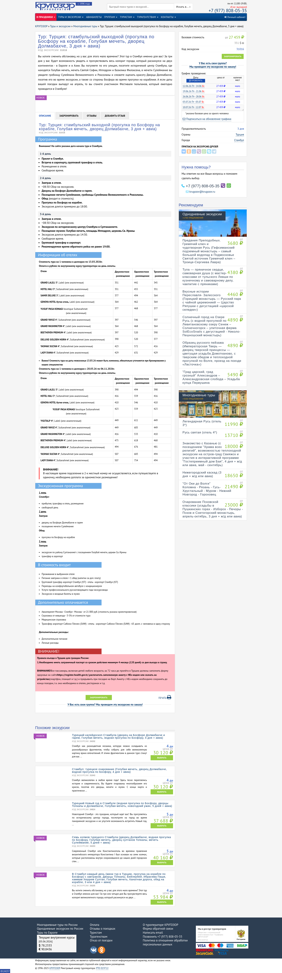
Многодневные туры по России (57, 925)
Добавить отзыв (115, 115)
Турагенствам (99, 937)
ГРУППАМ (110, 17)
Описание (45, 115)
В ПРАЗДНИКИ (46, 17)
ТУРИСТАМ (127, 17)
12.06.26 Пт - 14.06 (194, 86)
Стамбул (239, 140)
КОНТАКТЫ (168, 17)
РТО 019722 (102, 968)
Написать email (153, 933)
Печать (165, 697)
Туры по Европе (47, 933)
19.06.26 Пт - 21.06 (194, 91)
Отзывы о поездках (102, 929)
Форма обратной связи (158, 929)
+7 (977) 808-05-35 (228, 10)
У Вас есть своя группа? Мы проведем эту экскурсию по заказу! (105, 704)
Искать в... (183, 6)
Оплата (94, 925)
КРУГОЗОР (54, 968)
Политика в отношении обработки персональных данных (165, 942)
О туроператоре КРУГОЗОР (160, 925)
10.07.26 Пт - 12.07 (193, 107)
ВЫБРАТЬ (162, 757)
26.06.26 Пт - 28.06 (194, 96)
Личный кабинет (234, 17)
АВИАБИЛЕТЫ (94, 17)
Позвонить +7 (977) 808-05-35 (162, 937)
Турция (240, 134)
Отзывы (91, 115)
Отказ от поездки (101, 940)
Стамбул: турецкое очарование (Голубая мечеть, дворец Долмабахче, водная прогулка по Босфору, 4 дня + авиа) (119, 770)
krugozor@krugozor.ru (200, 191)
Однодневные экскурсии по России (60, 929)
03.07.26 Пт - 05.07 (193, 101)
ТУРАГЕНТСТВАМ (147, 17)
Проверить (196, 80)
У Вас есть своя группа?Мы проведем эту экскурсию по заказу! (213, 64)
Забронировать (232, 56)
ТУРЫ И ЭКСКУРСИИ (70, 17)
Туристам (96, 933)
